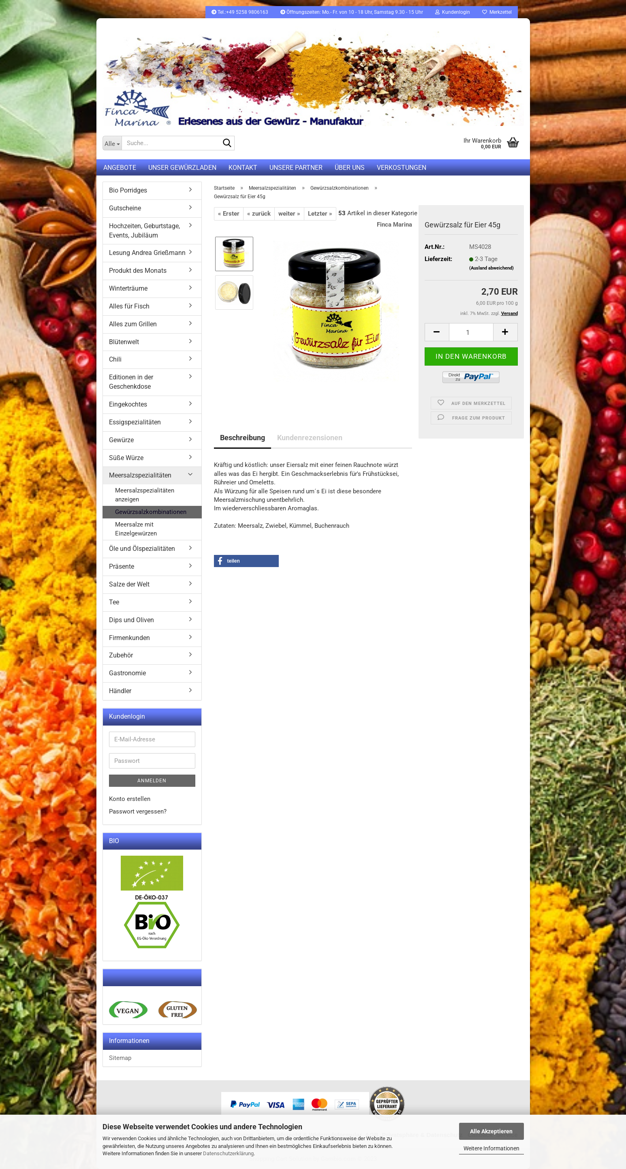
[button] (246, 561)
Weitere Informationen (491, 1148)
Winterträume (128, 288)
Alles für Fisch (129, 306)
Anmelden (152, 781)
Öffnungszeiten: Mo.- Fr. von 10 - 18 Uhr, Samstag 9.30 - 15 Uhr (351, 12)
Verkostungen (401, 167)
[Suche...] (112, 143)
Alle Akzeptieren (491, 1131)
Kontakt (243, 167)
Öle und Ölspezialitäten (142, 548)
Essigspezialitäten (135, 422)
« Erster (228, 213)
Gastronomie (127, 673)
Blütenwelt (124, 342)
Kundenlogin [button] (452, 12)
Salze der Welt (129, 584)
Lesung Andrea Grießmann (147, 253)
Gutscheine (125, 208)
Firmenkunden (129, 638)
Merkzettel (497, 12)
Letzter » (320, 213)
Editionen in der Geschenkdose (131, 381)
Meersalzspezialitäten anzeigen (144, 495)
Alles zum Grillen (133, 324)
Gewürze (121, 440)
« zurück (259, 213)
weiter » (289, 213)
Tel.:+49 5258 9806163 (240, 12)
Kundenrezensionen (309, 437)
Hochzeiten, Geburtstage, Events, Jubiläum (144, 230)
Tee (114, 602)
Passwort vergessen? (138, 811)
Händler (120, 691)
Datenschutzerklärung (228, 1153)
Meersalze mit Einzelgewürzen (136, 529)
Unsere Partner (296, 167)
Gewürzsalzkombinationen (150, 512)
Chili (115, 359)
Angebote (119, 167)
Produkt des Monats (138, 270)
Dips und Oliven (131, 620)
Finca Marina (394, 224)
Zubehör (121, 655)
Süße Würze (126, 458)
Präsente (121, 566)
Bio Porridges (128, 190)
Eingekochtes (128, 404)
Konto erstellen (129, 799)
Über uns (350, 167)
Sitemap (120, 1058)
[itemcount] (471, 332)
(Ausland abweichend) (491, 268)
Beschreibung (242, 437)
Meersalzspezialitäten (140, 475)
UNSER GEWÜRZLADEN (182, 167)
